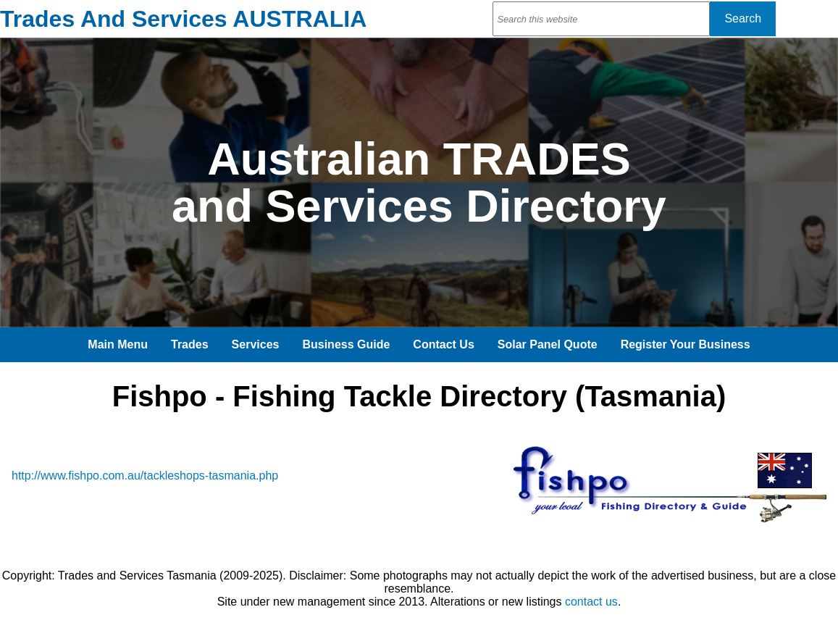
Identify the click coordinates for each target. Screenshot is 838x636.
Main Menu (118, 344)
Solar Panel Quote (548, 344)
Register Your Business (685, 344)
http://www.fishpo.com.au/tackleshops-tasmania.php (145, 475)
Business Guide (346, 344)
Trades (190, 344)
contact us (591, 601)
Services (256, 344)
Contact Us (443, 344)
